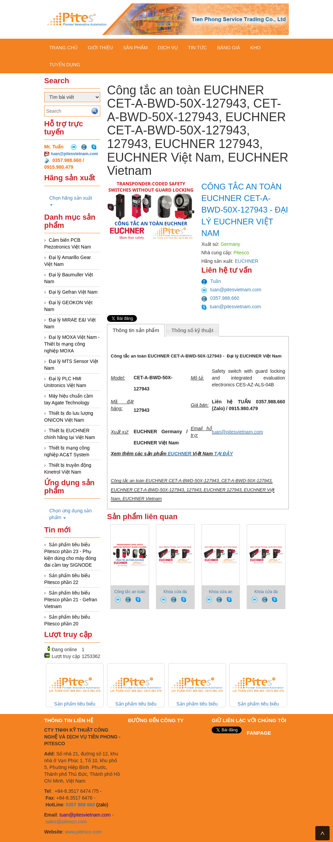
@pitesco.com (72, 821)
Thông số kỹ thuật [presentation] (192, 330)
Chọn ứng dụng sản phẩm (70, 514)
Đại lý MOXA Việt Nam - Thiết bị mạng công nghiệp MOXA (72, 343)
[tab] (136, 330)
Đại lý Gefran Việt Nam (73, 292)
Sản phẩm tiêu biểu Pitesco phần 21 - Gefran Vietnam (70, 599)
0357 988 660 (80, 804)
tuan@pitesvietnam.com (74, 153)
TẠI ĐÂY (223, 453)
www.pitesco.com (83, 832)
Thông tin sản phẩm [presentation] (135, 330)
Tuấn (211, 281)
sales (51, 821)
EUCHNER (246, 261)
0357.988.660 (220, 298)
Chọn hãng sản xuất (70, 200)
